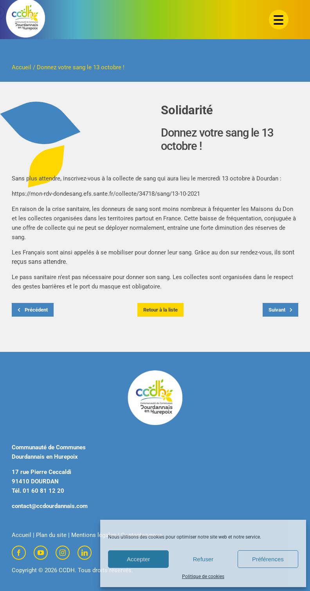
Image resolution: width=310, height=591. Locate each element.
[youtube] (41, 553)
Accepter (138, 559)
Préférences (268, 559)
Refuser (203, 559)
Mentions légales (93, 535)
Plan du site (51, 535)
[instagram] (63, 553)
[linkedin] (85, 553)
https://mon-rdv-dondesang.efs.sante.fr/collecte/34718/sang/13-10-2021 (106, 193)
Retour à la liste (160, 310)
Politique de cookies (203, 576)
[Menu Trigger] (278, 19)
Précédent (33, 310)
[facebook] (19, 553)
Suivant (280, 310)
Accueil (21, 67)
